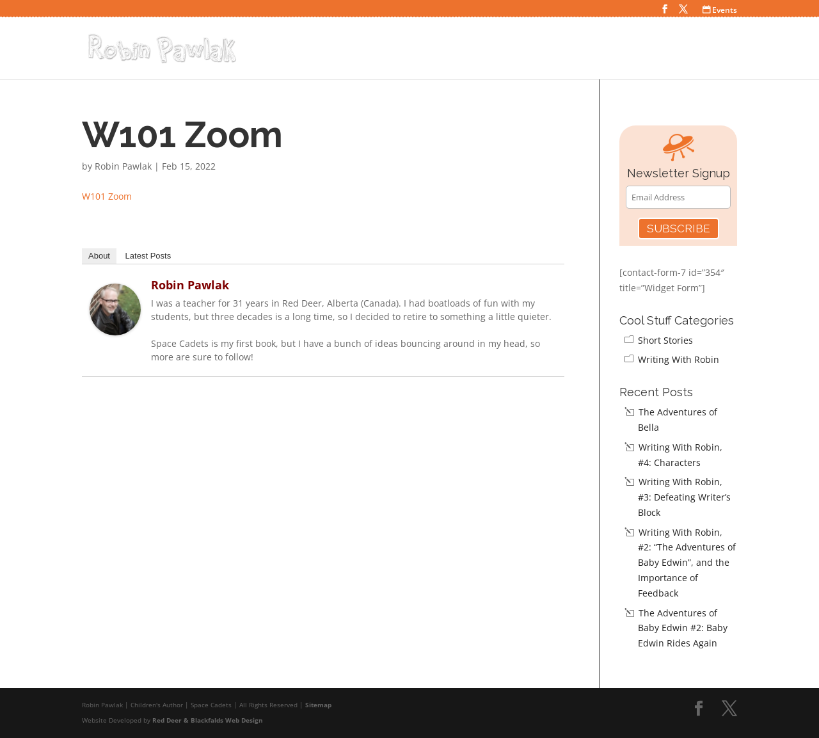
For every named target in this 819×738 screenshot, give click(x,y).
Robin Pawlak (123, 166)
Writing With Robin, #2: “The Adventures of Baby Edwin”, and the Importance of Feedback (687, 562)
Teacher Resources (681, 50)
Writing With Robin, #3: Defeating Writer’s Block (684, 497)
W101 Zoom (107, 196)
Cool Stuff (592, 50)
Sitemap (318, 704)
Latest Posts (148, 256)
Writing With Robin (678, 359)
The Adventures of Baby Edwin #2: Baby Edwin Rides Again (683, 628)
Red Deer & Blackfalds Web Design (207, 720)
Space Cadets (518, 50)
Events (720, 9)
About (99, 256)
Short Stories (665, 340)
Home (457, 50)
